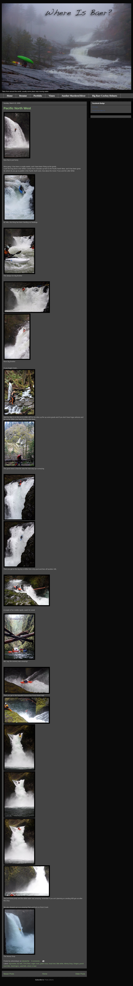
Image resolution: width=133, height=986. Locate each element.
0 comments (35, 961)
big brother (12, 963)
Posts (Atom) (49, 980)
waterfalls (23, 966)
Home (10, 96)
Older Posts (80, 974)
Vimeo (52, 96)
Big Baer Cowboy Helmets (104, 96)
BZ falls (19, 963)
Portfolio (38, 96)
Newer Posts (9, 974)
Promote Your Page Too (98, 110)
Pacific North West (17, 108)
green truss (44, 963)
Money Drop (68, 963)
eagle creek (35, 963)
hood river (52, 963)
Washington (15, 966)
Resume (23, 96)
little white (60, 963)
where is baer (32, 966)
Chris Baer (26, 963)
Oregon (76, 963)
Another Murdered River (73, 96)
